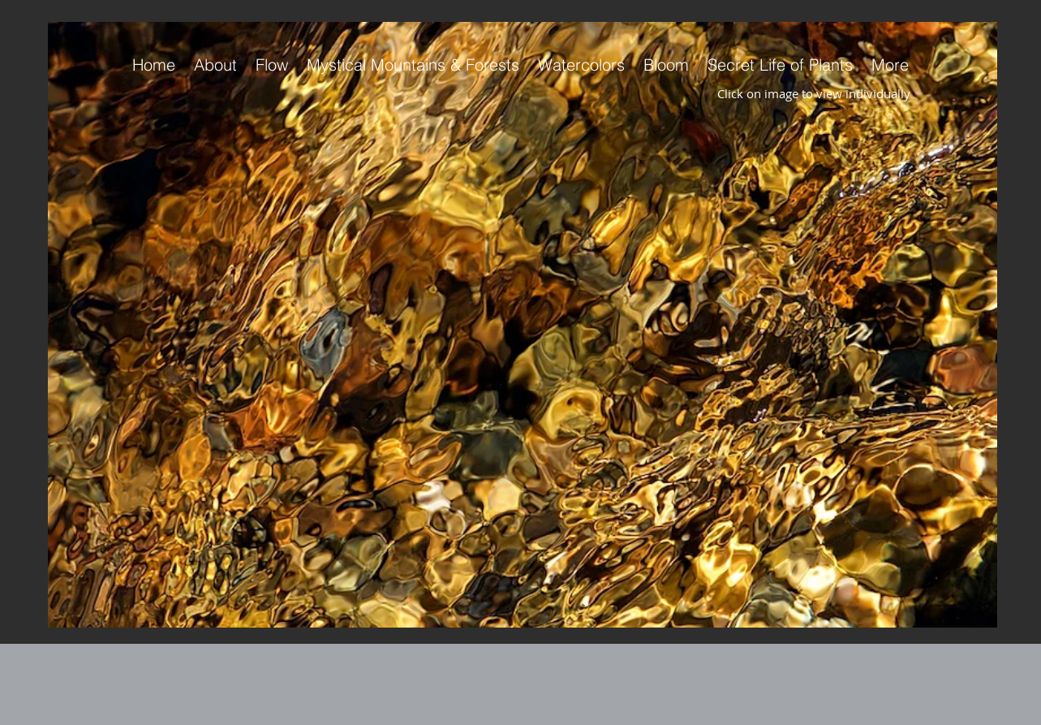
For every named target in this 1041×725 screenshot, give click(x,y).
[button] (522, 325)
